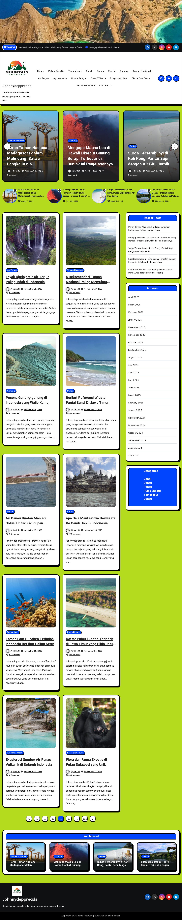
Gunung (124, 71)
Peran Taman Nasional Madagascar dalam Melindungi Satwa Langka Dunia (30, 155)
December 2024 (136, 418)
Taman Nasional (142, 71)
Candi (89, 71)
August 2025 (135, 357)
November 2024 (136, 425)
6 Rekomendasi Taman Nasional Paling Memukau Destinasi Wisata (88, 282)
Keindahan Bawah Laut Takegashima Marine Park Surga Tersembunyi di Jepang (150, 271)
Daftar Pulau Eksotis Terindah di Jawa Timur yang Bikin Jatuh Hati (90, 644)
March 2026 (134, 304)
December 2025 (136, 327)
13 (68, 819)
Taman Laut (75, 71)
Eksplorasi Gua (118, 78)
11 (52, 819)
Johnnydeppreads (16, 86)
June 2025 (133, 372)
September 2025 (137, 350)
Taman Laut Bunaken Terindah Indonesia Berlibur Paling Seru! (29, 644)
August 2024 (135, 448)
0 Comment (14, 292)
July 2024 (133, 455)
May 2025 (133, 380)
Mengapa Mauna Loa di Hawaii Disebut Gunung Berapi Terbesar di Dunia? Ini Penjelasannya (90, 153)
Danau (100, 71)
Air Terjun (43, 78)
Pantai (111, 71)
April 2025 (133, 387)
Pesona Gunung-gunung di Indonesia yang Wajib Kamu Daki (29, 402)
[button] (174, 146)
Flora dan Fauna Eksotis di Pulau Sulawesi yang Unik (88, 762)
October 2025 (135, 342)
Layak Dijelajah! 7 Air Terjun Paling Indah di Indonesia (30, 279)
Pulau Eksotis (56, 71)
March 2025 (134, 395)
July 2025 (133, 365)
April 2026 (133, 297)
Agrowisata (60, 78)
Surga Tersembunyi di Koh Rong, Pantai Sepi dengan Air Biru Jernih (151, 158)
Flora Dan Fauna (141, 78)
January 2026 (135, 320)
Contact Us (105, 85)
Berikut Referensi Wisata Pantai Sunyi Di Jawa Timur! (89, 400)
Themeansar (114, 915)
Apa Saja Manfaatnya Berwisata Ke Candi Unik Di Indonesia (88, 523)
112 (84, 819)
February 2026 (136, 312)
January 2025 (135, 410)
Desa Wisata (98, 78)
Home (40, 71)
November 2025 (136, 335)
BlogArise (99, 915)
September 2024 (137, 440)
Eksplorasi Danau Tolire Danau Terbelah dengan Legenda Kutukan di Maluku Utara (165, 194)
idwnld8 (13, 171)
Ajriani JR (13, 289)
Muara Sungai (78, 78)
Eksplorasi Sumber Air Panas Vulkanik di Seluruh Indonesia (31, 762)
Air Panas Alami (85, 85)
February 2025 (136, 402)
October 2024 (135, 433)
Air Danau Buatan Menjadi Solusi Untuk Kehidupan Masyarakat (27, 523)
